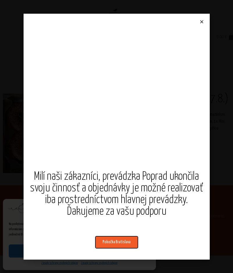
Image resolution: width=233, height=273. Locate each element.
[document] (116, 136)
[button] (117, 242)
